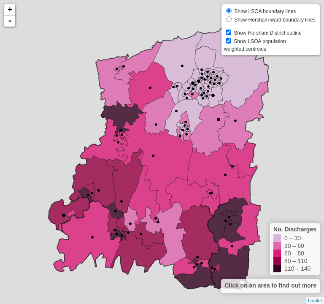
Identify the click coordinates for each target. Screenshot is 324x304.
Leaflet (315, 300)
